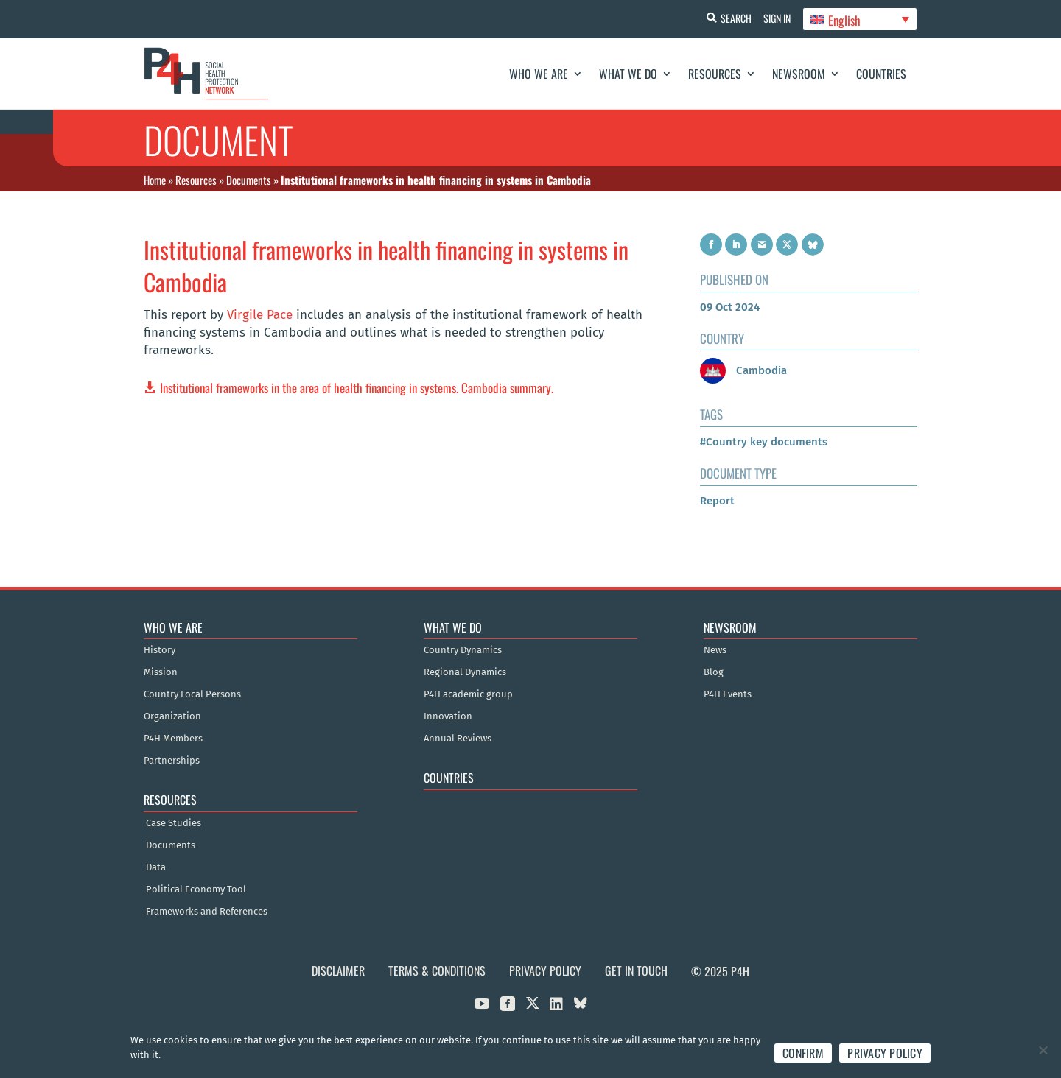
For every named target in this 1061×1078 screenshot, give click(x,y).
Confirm (803, 1053)
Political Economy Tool (196, 889)
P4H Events (728, 694)
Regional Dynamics (465, 672)
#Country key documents (763, 441)
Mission (161, 672)
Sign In (774, 18)
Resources (714, 73)
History (159, 650)
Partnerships (172, 760)
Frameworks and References (206, 911)
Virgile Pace (260, 315)
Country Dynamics (463, 650)
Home (155, 180)
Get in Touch (636, 970)
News (715, 650)
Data (156, 867)
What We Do (628, 73)
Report (717, 500)
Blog (714, 672)
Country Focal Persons (192, 694)
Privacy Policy (545, 970)
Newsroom (798, 73)
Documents (248, 180)
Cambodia (743, 370)
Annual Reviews (457, 738)
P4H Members (173, 738)
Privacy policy (884, 1053)
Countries (881, 73)
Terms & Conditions (437, 970)
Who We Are (538, 73)
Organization (172, 716)
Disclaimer (338, 970)
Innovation (448, 716)
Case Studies (173, 823)
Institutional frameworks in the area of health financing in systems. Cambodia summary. (356, 387)
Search (730, 18)
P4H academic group (468, 694)
